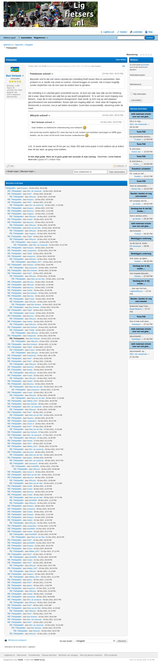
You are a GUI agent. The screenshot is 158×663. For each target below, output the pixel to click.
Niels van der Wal (33, 228)
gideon (29, 458)
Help (150, 32)
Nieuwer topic (27, 171)
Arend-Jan (136, 152)
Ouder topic (13, 171)
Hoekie (29, 219)
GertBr (29, 486)
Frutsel (31, 299)
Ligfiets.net (108, 32)
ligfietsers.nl (8, 45)
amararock (31, 256)
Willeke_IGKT (36, 262)
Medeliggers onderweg (141, 238)
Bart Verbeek (13, 75)
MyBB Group (39, 660)
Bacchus (30, 211)
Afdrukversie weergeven (17, 640)
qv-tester (137, 204)
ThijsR (29, 236)
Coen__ (137, 164)
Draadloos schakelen (141, 169)
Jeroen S (30, 424)
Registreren (39, 38)
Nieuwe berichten (49, 655)
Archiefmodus (34, 655)
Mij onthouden (138, 94)
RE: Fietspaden (15, 191)
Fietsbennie (31, 336)
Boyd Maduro (136, 309)
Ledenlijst (137, 32)
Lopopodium (32, 250)
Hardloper (136, 324)
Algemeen (19, 45)
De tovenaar (135, 246)
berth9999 (35, 466)
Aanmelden (26, 38)
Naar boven (21, 655)
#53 (123, 66)
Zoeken (123, 32)
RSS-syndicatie (110, 655)
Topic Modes (121, 60)
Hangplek (29, 45)
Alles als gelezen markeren (91, 655)
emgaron (30, 214)
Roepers (24, 188)
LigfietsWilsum (136, 291)
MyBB (20, 660)
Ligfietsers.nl (9, 655)
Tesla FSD (141, 132)
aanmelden (145, 65)
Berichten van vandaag (68, 655)
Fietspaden (11, 188)
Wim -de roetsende (34, 191)
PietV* (29, 194)
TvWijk (31, 330)
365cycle (32, 197)
